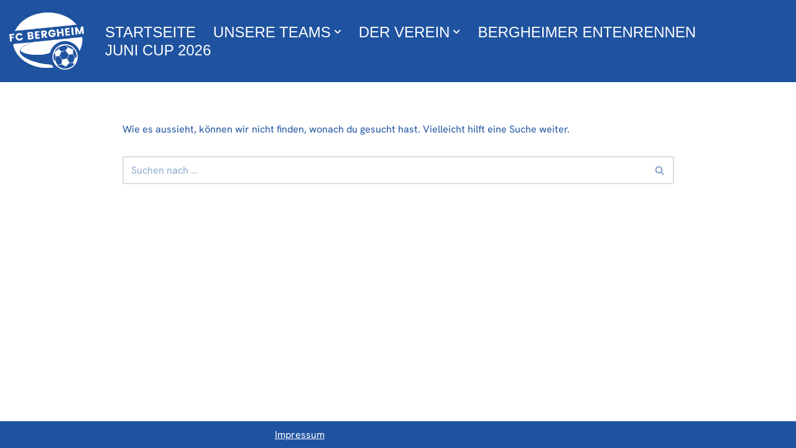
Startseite (150, 32)
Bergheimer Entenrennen (587, 32)
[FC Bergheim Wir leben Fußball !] (46, 41)
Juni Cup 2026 (158, 50)
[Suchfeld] (384, 170)
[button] (337, 31)
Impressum (300, 434)
